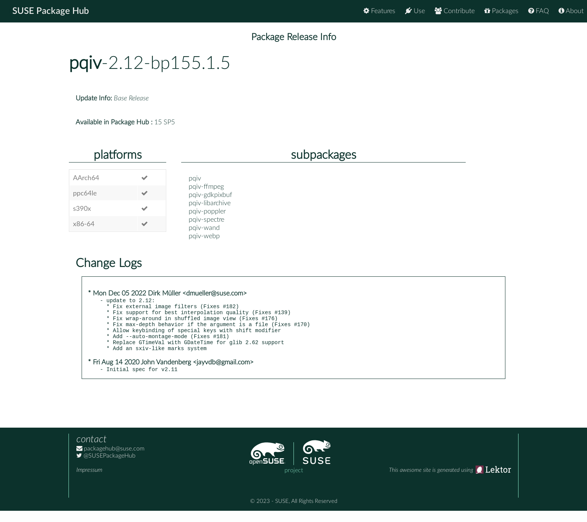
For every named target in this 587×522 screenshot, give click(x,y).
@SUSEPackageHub (106, 467)
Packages (501, 11)
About (571, 11)
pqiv (85, 63)
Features (379, 11)
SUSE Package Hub (50, 11)
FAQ (538, 11)
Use (415, 11)
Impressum (89, 481)
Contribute (455, 11)
